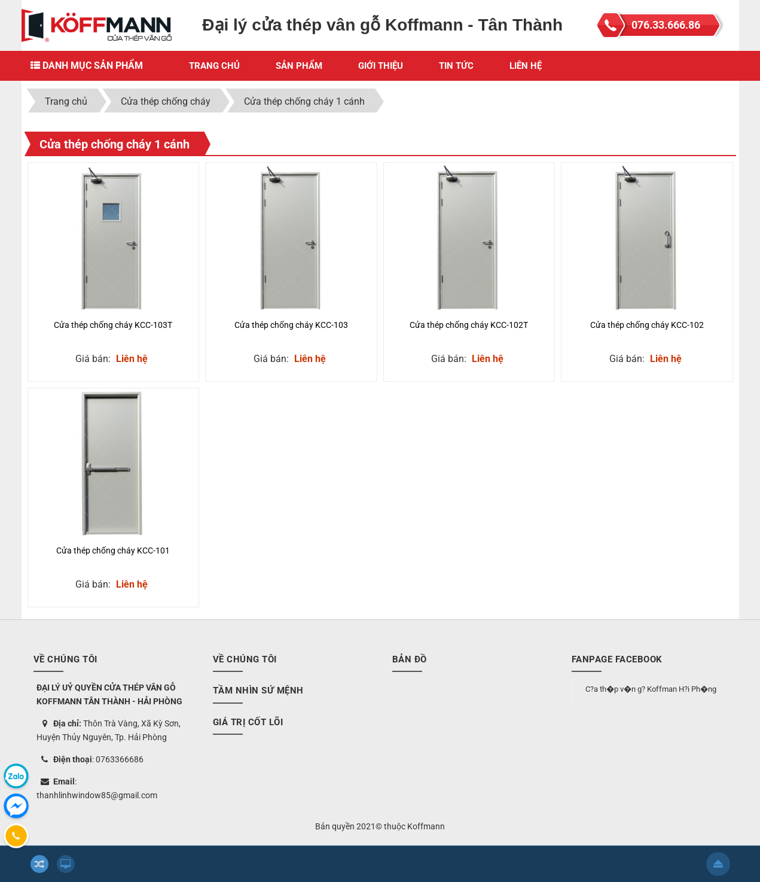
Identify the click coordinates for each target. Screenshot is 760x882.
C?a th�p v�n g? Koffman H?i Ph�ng (650, 689)
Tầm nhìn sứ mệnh (258, 690)
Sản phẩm (299, 65)
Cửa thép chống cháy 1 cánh (114, 144)
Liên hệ (525, 65)
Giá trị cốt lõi (248, 722)
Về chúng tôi (245, 659)
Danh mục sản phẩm (86, 65)
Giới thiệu (380, 65)
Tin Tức (456, 65)
